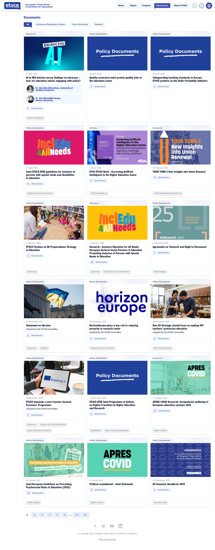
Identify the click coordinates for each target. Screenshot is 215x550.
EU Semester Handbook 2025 (169, 482)
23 (88, 512)
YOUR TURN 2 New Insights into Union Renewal (179, 171)
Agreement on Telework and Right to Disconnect (180, 246)
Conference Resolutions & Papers (52, 24)
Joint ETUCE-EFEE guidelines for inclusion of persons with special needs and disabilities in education (52, 174)
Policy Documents (82, 24)
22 (79, 512)
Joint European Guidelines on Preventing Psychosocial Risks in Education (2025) (50, 483)
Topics (135, 5)
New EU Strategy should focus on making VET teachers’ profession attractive (178, 325)
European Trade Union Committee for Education (39, 5)
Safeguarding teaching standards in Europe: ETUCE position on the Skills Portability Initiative (180, 79)
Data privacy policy (107, 537)
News (123, 5)
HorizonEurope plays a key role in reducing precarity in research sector (115, 325)
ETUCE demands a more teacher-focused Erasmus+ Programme (50, 401)
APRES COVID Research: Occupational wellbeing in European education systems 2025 (179, 401)
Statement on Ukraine (40, 324)
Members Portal (209, 5)
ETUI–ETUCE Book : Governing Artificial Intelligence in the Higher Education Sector (114, 172)
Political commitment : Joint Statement (112, 482)
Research (101, 24)
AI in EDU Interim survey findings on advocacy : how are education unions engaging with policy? (55, 79)
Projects (148, 5)
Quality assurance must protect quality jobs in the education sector (117, 79)
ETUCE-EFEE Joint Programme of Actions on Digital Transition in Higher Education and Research (113, 403)
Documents (163, 5)
